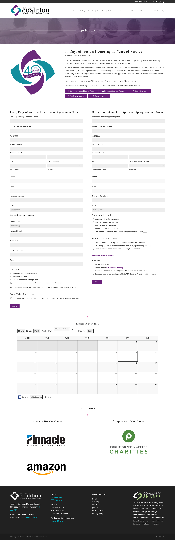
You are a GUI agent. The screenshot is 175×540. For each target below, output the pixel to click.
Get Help (95, 501)
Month (36, 331)
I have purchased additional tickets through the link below (118, 249)
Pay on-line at (109, 267)
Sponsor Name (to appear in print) (106, 116)
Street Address (16, 144)
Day (49, 331)
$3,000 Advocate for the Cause (107, 222)
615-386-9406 (146, 1)
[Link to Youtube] (163, 1)
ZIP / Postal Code (17, 170)
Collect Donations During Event (25, 280)
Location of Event (17, 250)
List (28, 331)
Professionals (98, 510)
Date (12, 205)
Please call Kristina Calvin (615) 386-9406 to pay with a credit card (121, 271)
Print (47, 398)
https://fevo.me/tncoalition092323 (106, 256)
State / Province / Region (57, 161)
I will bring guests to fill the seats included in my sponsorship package (123, 246)
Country (50, 169)
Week (44, 331)
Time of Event (15, 240)
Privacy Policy (97, 513)
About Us (96, 504)
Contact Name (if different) (21, 126)
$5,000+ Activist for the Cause (107, 219)
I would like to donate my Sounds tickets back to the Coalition (120, 242)
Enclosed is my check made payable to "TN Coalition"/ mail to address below (126, 274)
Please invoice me (102, 264)
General (23, 397)
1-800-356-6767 (31, 517)
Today (90, 331)
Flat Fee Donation (20, 276)
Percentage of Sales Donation (25, 273)
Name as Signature (17, 196)
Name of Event (16, 231)
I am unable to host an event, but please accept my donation (37, 283)
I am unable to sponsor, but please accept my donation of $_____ (121, 231)
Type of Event (15, 260)
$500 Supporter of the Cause (106, 228)
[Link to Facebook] (153, 1)
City (11, 161)
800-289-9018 (56, 500)
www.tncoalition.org (114, 267)
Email (12, 186)
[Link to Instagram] (160, 1)
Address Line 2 (16, 153)
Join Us (95, 507)
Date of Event (15, 221)
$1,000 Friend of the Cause (105, 225)
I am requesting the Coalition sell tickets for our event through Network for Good (46, 298)
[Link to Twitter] (156, 1)
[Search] (163, 10)
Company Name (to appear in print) (24, 116)
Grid (21, 331)
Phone (12, 176)
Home (94, 499)
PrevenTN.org (57, 521)
